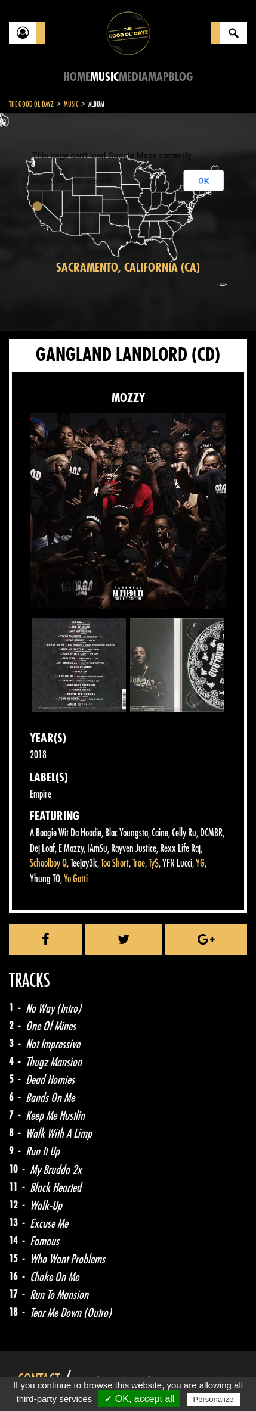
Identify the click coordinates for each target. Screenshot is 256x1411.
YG (200, 863)
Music (104, 77)
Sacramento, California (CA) (128, 267)
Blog (181, 77)
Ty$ (154, 863)
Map (158, 77)
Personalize (213, 1399)
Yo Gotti (76, 879)
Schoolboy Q (48, 863)
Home (76, 77)
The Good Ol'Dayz (31, 104)
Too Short (115, 863)
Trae (138, 863)
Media (133, 77)
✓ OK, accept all (139, 1399)
